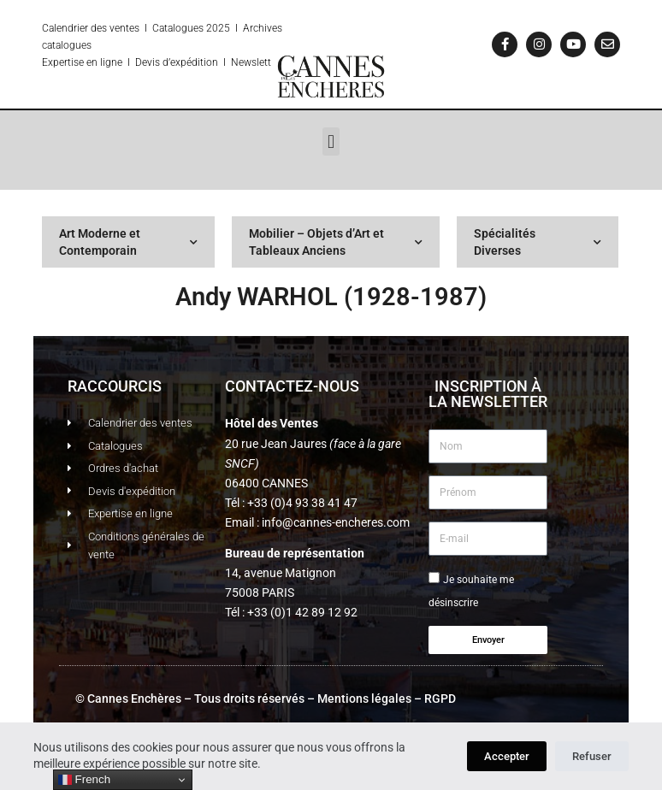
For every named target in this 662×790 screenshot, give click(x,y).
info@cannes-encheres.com (336, 522)
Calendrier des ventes (90, 28)
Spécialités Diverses (537, 242)
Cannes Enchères (134, 698)
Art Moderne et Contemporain (128, 242)
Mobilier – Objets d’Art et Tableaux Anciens (336, 242)
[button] (330, 141)
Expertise (63, 62)
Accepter (506, 756)
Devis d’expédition (176, 62)
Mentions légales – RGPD (386, 698)
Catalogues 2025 (191, 28)
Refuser (592, 756)
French (84, 780)
